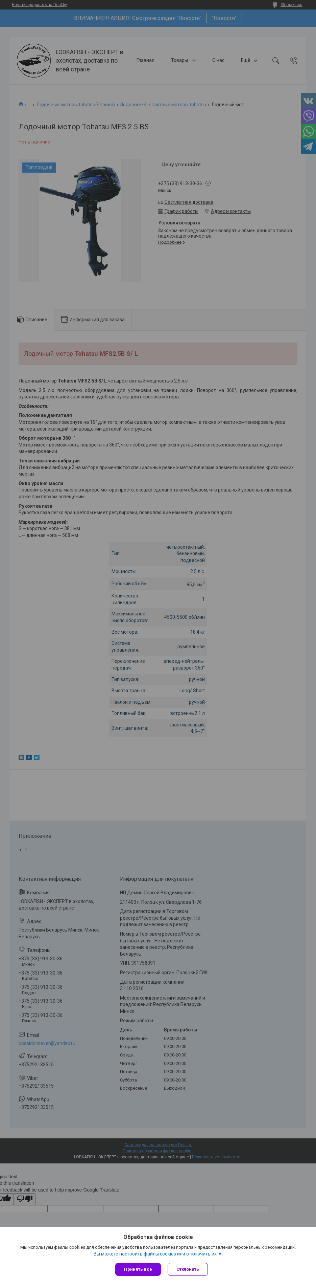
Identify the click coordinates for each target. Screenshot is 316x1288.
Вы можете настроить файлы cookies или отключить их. (156, 1254)
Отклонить (187, 1269)
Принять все (138, 1269)
